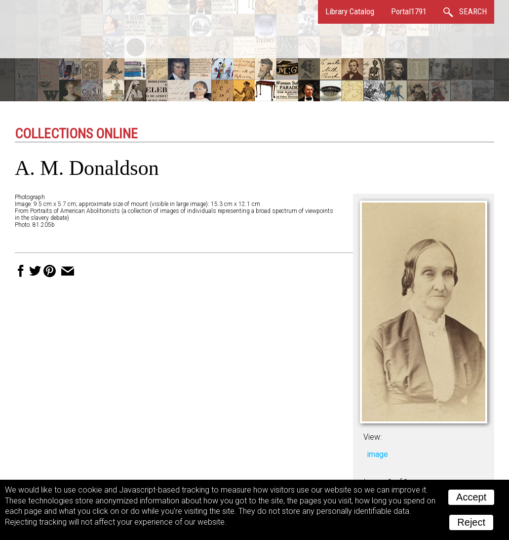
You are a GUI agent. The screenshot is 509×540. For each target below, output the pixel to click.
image (377, 454)
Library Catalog (349, 11)
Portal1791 (409, 11)
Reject (471, 522)
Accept (471, 497)
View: (372, 437)
